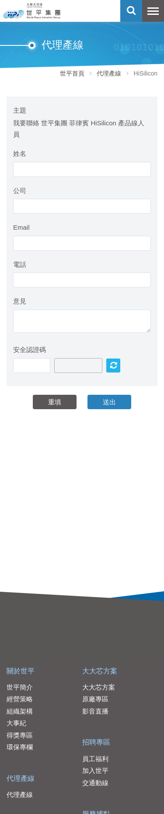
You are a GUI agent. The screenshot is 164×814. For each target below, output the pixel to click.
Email (21, 227)
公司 (19, 190)
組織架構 (20, 711)
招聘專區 (96, 742)
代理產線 (109, 73)
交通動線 (95, 782)
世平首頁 (72, 73)
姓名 (19, 153)
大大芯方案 (99, 671)
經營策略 (20, 699)
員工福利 (95, 758)
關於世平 (21, 671)
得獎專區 (20, 735)
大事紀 (16, 723)
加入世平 (95, 770)
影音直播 (95, 711)
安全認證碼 (29, 349)
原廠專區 (95, 699)
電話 (19, 264)
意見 (19, 301)
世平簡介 (20, 687)
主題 (19, 110)
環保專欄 (20, 747)
